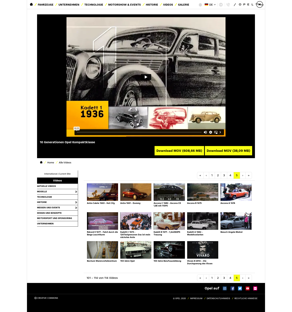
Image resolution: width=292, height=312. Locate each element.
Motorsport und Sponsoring (54, 218)
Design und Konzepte (49, 212)
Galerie (183, 5)
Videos (168, 5)
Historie (152, 5)
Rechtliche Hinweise (246, 298)
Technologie (93, 5)
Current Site (65, 174)
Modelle (42, 191)
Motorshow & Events (124, 5)
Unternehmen (68, 5)
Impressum (196, 298)
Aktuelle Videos (46, 186)
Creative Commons (46, 298)
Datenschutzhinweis (218, 298)
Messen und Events (48, 207)
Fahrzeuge (45, 5)
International (50, 174)
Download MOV (179, 150)
